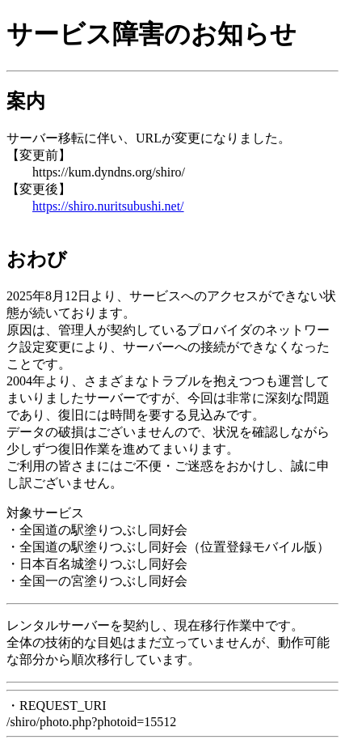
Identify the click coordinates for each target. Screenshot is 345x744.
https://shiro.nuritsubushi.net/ (108, 206)
